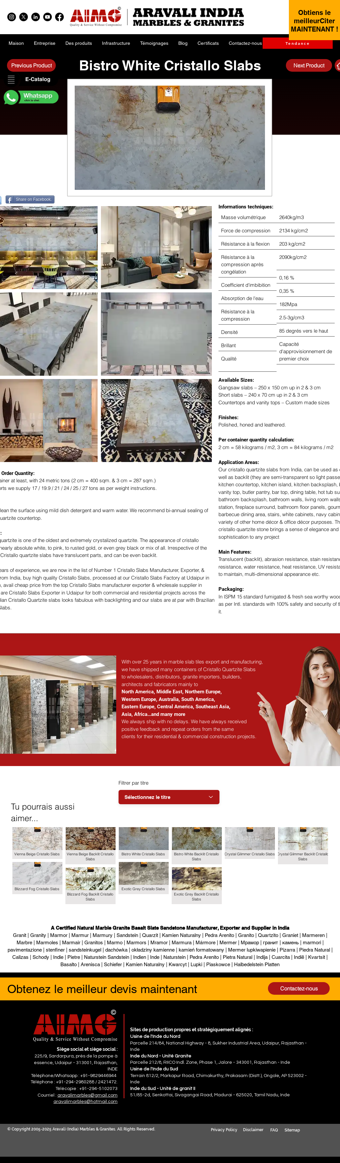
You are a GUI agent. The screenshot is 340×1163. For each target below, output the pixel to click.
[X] (23, 17)
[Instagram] (11, 17)
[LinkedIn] (35, 17)
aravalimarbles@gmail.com (87, 1095)
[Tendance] (298, 43)
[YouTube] (47, 17)
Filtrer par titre (133, 782)
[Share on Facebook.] (30, 199)
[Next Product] (309, 65)
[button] (30, 80)
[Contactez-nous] (299, 988)
